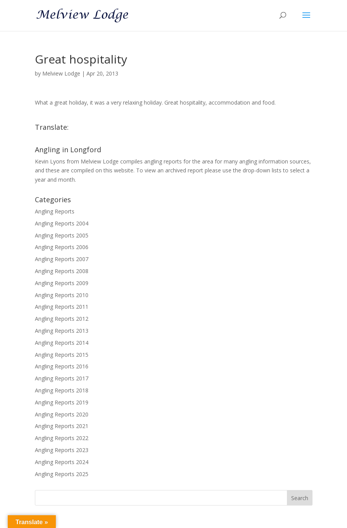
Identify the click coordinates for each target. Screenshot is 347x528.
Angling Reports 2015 (61, 354)
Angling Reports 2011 (61, 306)
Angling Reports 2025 (61, 474)
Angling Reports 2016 (61, 366)
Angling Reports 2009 (61, 283)
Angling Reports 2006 (61, 247)
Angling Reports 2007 (61, 259)
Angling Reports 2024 (61, 462)
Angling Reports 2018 (61, 390)
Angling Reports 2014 (61, 342)
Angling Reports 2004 (61, 223)
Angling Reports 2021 (61, 426)
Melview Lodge (61, 73)
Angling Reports (54, 211)
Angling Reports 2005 (61, 235)
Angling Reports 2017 (61, 378)
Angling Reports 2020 (61, 414)
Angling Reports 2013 (61, 330)
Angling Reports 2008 (61, 271)
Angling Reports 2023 (61, 450)
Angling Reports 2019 (61, 402)
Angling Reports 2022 (61, 438)
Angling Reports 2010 (61, 295)
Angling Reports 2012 (61, 318)
